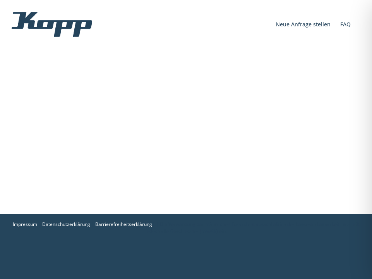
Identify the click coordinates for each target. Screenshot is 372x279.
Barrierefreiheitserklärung (123, 224)
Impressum (25, 224)
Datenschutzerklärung (66, 224)
